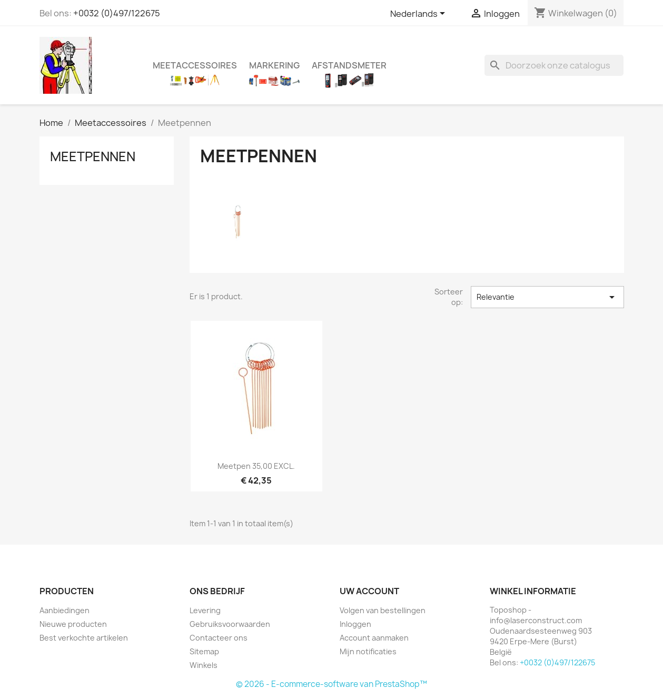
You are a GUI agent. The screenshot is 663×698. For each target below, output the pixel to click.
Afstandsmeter (349, 65)
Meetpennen (92, 156)
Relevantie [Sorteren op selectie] (547, 297)
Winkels (203, 665)
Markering (274, 65)
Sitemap (204, 651)
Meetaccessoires (195, 65)
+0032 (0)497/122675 (116, 13)
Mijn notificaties (368, 651)
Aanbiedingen (64, 610)
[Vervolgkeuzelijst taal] (419, 14)
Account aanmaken (374, 638)
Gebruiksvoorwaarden (230, 624)
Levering (205, 610)
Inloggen (355, 624)
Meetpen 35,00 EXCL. (256, 466)
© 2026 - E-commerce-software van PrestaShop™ (331, 684)
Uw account (369, 591)
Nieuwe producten (73, 624)
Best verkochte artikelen (83, 638)
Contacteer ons (219, 638)
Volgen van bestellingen (382, 610)
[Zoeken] (554, 65)
